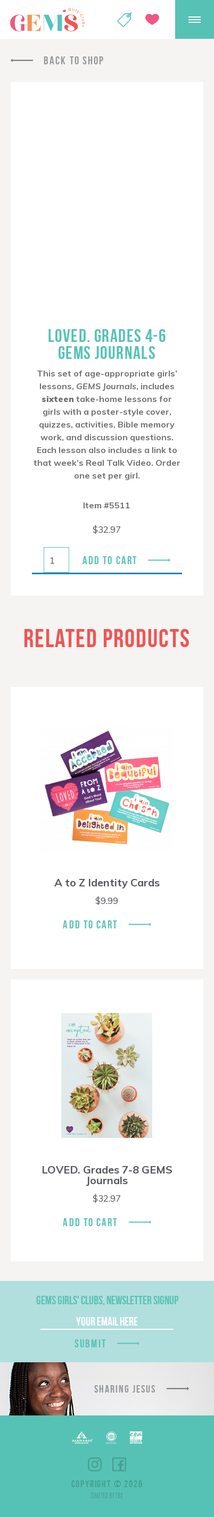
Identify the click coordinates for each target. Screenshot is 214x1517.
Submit (90, 1343)
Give (152, 19)
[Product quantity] (56, 560)
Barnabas (82, 1437)
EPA (136, 1437)
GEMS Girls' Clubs (47, 19)
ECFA (111, 1437)
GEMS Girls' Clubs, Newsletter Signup (107, 1300)
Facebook (119, 1464)
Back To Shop (74, 60)
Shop (124, 19)
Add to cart (110, 560)
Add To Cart (90, 924)
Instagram (95, 1464)
